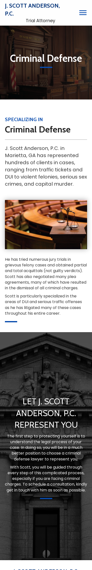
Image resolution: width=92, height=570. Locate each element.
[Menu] (83, 13)
